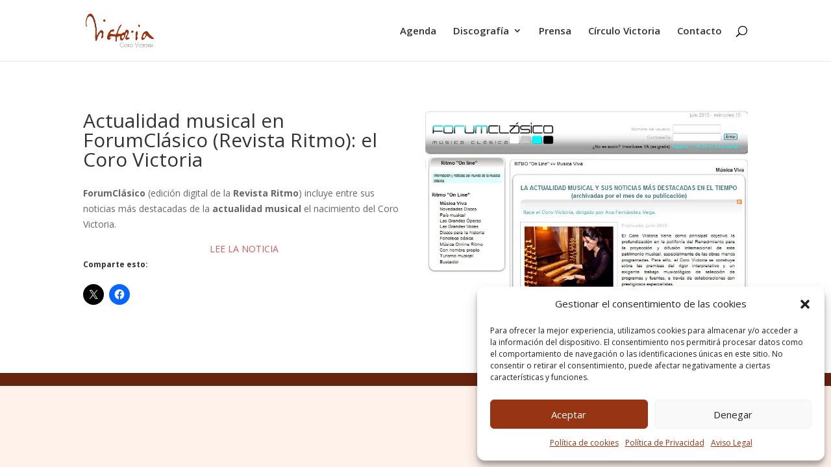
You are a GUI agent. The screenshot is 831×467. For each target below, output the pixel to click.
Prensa (555, 31)
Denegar (732, 414)
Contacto (699, 31)
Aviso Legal (731, 442)
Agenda (418, 31)
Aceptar (568, 414)
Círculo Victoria (624, 31)
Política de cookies (584, 442)
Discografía (481, 31)
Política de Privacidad (664, 442)
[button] (805, 304)
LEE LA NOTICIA (244, 249)
